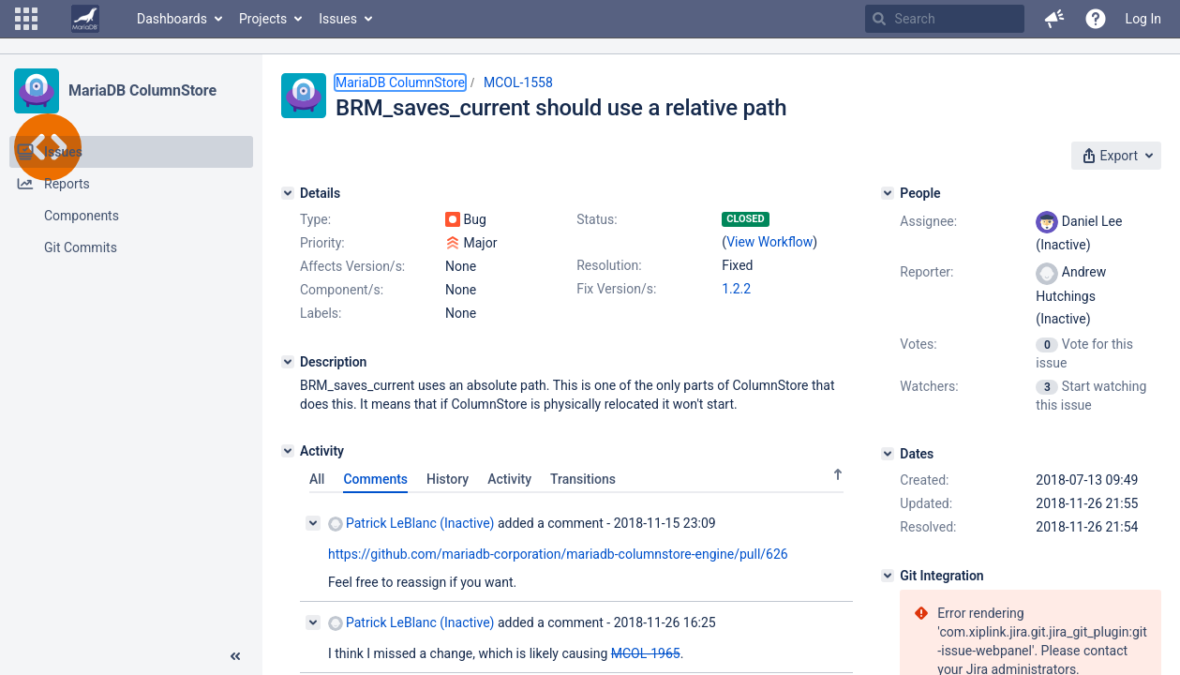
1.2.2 (736, 288)
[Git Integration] (887, 575)
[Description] (287, 361)
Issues (338, 18)
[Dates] (887, 453)
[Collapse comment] (313, 523)
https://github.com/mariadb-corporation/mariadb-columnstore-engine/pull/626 (558, 554)
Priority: (322, 242)
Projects (263, 18)
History (447, 479)
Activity (509, 479)
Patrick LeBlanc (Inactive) (411, 524)
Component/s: (341, 289)
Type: (315, 219)
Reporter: (926, 271)
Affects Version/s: (352, 266)
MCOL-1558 (518, 82)
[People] (887, 193)
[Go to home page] (85, 19)
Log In (1143, 18)
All (316, 479)
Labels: (320, 313)
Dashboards (172, 18)
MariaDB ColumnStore (142, 90)
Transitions (583, 479)
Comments (375, 479)
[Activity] (287, 451)
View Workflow (769, 241)
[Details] (287, 193)
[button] (26, 19)
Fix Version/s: (616, 288)
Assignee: (928, 221)
